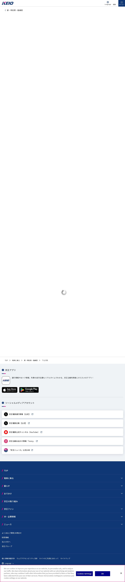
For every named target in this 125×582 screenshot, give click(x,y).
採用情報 (5, 537)
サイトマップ (65, 558)
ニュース (8, 524)
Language (108, 4)
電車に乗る (9, 478)
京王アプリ (10, 369)
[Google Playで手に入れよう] (29, 392)
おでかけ (8, 493)
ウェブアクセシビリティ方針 (27, 558)
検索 (114, 4)
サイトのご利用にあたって (49, 558)
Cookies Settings (84, 573)
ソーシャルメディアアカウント (20, 402)
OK (102, 573)
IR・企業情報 (10, 516)
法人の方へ (6, 542)
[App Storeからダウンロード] (9, 392)
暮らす (7, 485)
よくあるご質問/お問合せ (12, 533)
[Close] (121, 573)
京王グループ (7, 546)
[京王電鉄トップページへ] (7, 4)
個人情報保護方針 (8, 558)
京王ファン (9, 508)
